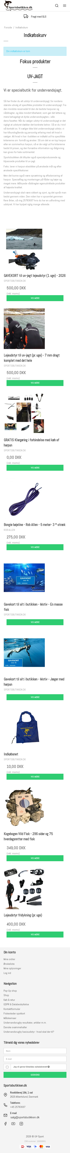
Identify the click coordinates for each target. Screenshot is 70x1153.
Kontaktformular (12, 1009)
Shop (6, 995)
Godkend (35, 1074)
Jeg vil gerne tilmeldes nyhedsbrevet (31, 1066)
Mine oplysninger (12, 968)
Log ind (7, 973)
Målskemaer (10, 1018)
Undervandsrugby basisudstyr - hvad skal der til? (29, 1031)
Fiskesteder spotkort (14, 1013)
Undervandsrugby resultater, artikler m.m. (25, 1022)
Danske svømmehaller (15, 1027)
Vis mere (35, 298)
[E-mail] (35, 1058)
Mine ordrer (9, 959)
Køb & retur (9, 1000)
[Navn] (35, 1050)
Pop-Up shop (10, 990)
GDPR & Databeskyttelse (16, 1004)
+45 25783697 (17, 1107)
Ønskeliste (9, 963)
